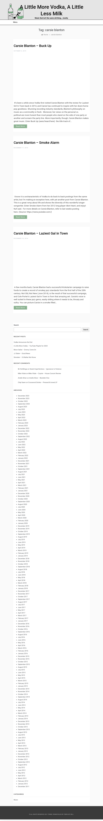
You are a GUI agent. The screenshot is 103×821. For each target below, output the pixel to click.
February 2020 (23, 521)
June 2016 (21, 640)
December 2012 (23, 754)
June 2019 (21, 542)
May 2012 (21, 773)
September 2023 (24, 404)
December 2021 (23, 461)
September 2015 (24, 664)
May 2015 (21, 675)
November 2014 (23, 691)
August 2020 (22, 504)
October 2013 (23, 727)
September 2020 (24, 502)
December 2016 (23, 624)
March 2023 (22, 420)
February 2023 (23, 423)
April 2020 (21, 515)
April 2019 (21, 548)
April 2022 (21, 450)
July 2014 (21, 702)
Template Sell (68, 814)
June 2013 (21, 738)
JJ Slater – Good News (22, 353)
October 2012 (23, 759)
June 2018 (21, 575)
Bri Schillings (22, 369)
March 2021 (22, 485)
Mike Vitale (22, 373)
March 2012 (22, 778)
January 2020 (23, 523)
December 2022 (23, 428)
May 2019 (21, 545)
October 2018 (23, 564)
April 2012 (21, 776)
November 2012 (23, 757)
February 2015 (23, 683)
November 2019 (23, 529)
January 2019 (23, 556)
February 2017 (23, 618)
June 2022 (21, 445)
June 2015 (21, 673)
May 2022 (21, 447)
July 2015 (21, 670)
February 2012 (23, 781)
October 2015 (23, 662)
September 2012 (24, 762)
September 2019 (24, 534)
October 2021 (23, 466)
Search (16, 325)
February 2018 (23, 586)
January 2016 (23, 653)
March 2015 (22, 681)
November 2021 (23, 464)
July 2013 (21, 735)
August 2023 (22, 407)
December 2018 (23, 559)
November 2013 (23, 724)
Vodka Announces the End (23, 342)
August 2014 (22, 700)
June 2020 (21, 510)
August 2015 (22, 667)
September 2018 (24, 567)
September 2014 (24, 697)
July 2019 (21, 540)
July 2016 (21, 637)
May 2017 (21, 610)
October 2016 (23, 629)
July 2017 (21, 605)
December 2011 (23, 786)
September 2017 (24, 599)
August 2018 (22, 569)
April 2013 (21, 743)
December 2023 (23, 396)
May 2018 (21, 578)
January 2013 (23, 751)
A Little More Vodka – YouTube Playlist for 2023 (31, 346)
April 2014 (21, 711)
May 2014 (21, 708)
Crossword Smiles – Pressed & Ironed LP (42, 382)
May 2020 (21, 512)
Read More (20, 126)
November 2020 (23, 496)
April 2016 (21, 645)
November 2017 (23, 594)
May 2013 (21, 740)
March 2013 (22, 746)
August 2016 (22, 635)
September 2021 (24, 469)
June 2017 (21, 607)
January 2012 (23, 784)
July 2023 (21, 409)
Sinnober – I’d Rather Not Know (25, 357)
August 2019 (22, 537)
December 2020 (23, 493)
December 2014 (23, 689)
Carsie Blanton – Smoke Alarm (36, 143)
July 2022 (21, 442)
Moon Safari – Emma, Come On (25, 350)
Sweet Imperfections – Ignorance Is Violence (45, 369)
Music (16, 800)
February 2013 (23, 748)
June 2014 (21, 705)
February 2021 (23, 488)
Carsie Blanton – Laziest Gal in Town (41, 233)
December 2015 (23, 656)
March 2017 (22, 615)
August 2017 (22, 602)
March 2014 (22, 713)
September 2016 (24, 632)
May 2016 (21, 643)
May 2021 (21, 480)
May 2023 (21, 415)
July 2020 (21, 507)
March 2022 (22, 453)
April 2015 (21, 678)
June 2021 (21, 477)
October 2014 (23, 694)
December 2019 (23, 526)
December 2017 (23, 591)
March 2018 (22, 583)
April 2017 (21, 613)
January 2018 (23, 588)
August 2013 (22, 732)
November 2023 (23, 398)
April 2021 (21, 483)
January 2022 (23, 458)
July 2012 (21, 767)
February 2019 (23, 553)
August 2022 (22, 439)
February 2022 (23, 455)
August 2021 (22, 472)
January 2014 (23, 719)
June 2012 (21, 770)
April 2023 (21, 417)
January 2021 (23, 491)
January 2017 (23, 621)
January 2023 (23, 426)
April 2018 (21, 580)
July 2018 (21, 572)
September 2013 (24, 729)
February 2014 (23, 716)
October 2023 (23, 401)
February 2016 (23, 651)
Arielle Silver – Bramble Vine (39, 378)
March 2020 (22, 518)
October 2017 (23, 597)
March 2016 (22, 648)
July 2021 (21, 474)
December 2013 (23, 721)
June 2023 (21, 412)
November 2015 (23, 659)
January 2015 (23, 686)
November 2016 (23, 626)
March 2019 (22, 550)
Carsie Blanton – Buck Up (32, 46)
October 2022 (23, 434)
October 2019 (23, 531)
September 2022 (24, 436)
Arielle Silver (22, 378)
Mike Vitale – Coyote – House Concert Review (44, 373)
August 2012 (22, 765)
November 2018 (23, 561)
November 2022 (23, 431)
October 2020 (23, 499)
